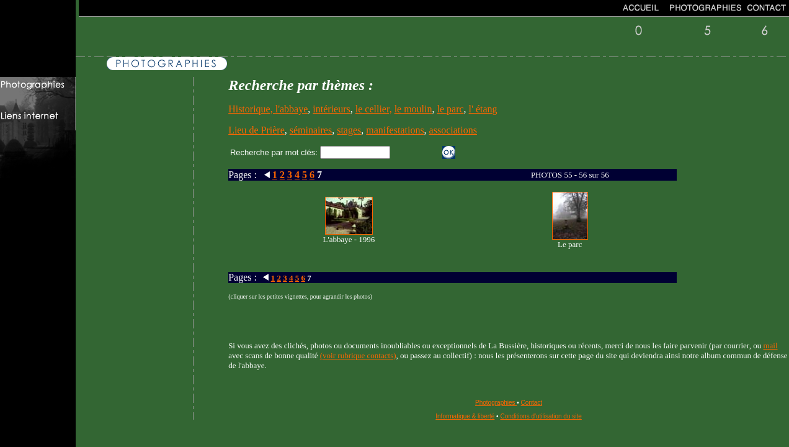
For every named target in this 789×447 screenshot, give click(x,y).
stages (349, 130)
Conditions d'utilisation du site (540, 416)
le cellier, (373, 109)
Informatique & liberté (464, 416)
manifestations (395, 130)
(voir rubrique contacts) (358, 355)
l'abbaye (291, 109)
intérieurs (331, 109)
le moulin (413, 109)
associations (453, 130)
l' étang (483, 109)
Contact (531, 402)
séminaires (311, 130)
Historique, (251, 109)
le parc (450, 109)
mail (770, 345)
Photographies (496, 402)
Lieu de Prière (256, 130)
